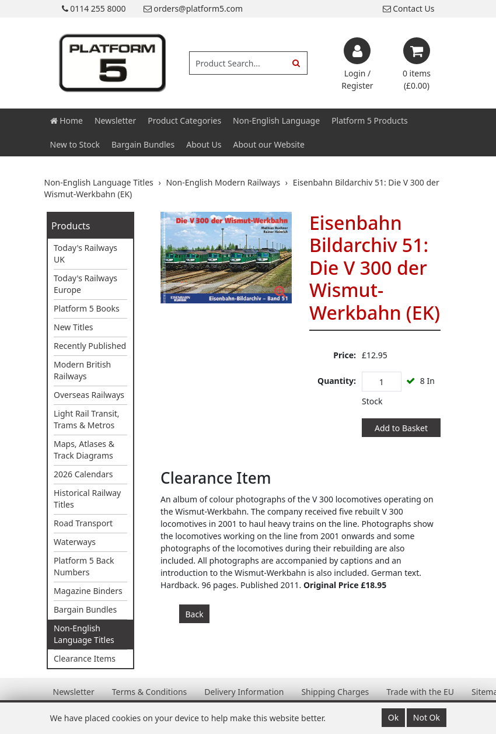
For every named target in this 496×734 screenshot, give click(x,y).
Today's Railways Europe (85, 283)
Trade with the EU (420, 691)
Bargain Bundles (142, 144)
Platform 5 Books (87, 308)
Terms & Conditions (149, 691)
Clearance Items (85, 658)
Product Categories (184, 120)
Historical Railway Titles (87, 498)
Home (66, 120)
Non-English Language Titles (84, 634)
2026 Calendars (83, 474)
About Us (203, 144)
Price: (344, 355)
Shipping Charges (335, 691)
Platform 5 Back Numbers (84, 566)
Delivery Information (244, 691)
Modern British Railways (82, 370)
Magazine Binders (88, 590)
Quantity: (336, 380)
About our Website (269, 144)
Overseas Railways (89, 394)
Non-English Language (276, 120)
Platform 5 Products (369, 120)
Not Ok (426, 717)
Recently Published (90, 345)
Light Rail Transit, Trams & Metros (87, 419)
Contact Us (409, 8)
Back (195, 614)
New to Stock (75, 144)
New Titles (73, 327)
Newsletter (115, 120)
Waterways (75, 541)
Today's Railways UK (85, 253)
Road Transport (83, 523)
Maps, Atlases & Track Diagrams (84, 449)
